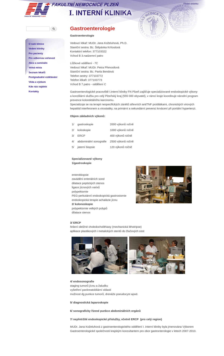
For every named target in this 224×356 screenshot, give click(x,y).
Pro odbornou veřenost (42, 58)
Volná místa (35, 67)
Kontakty (34, 91)
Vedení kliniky (37, 48)
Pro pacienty (36, 53)
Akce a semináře (38, 63)
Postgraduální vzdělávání (43, 77)
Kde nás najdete (38, 86)
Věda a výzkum (37, 82)
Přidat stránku (190, 3)
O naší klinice (36, 43)
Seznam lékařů (37, 72)
